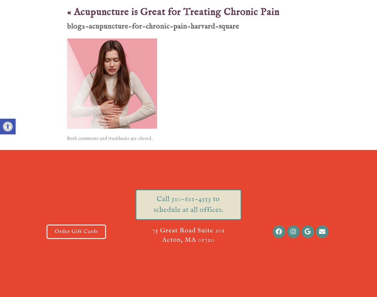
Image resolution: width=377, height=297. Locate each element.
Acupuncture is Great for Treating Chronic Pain (173, 12)
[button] (8, 126)
